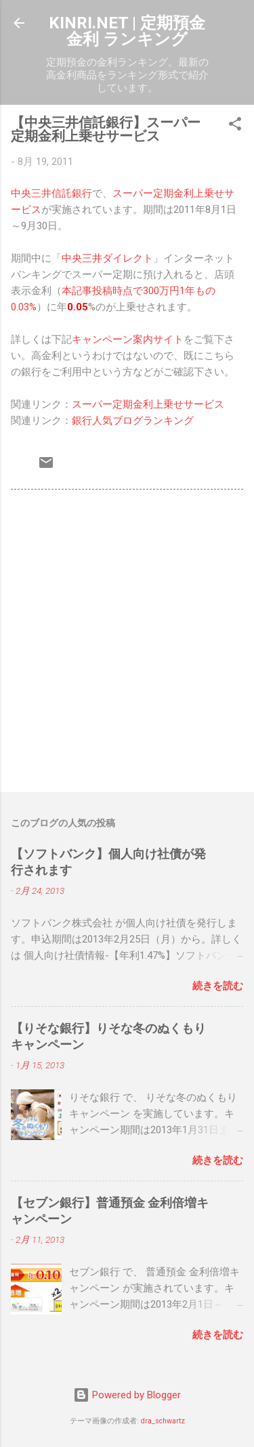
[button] (235, 126)
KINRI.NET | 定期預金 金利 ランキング (127, 31)
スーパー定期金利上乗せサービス (148, 404)
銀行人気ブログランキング (133, 420)
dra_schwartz (163, 1421)
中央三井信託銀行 (51, 193)
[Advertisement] (127, 643)
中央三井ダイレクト (107, 258)
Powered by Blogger (127, 1395)
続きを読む (217, 986)
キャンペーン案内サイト (128, 339)
